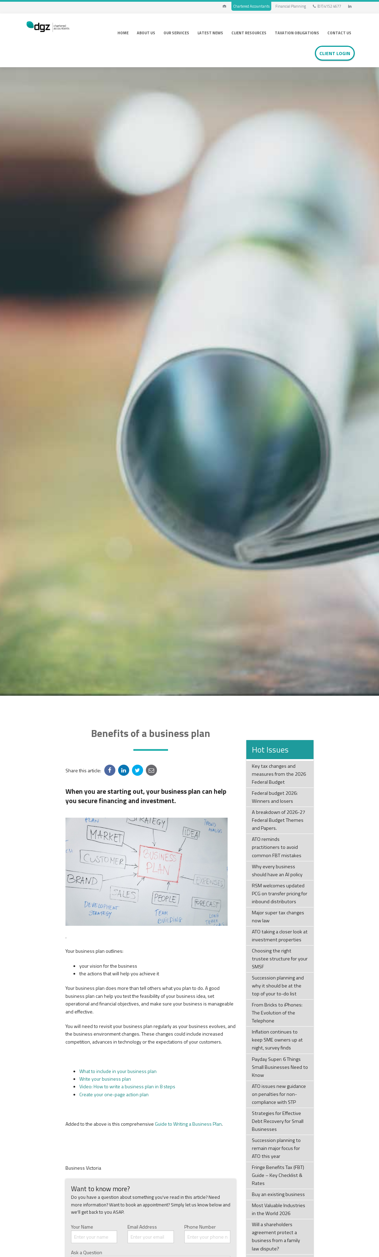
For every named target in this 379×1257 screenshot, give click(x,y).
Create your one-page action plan (114, 1094)
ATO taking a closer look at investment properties (280, 935)
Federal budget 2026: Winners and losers (275, 797)
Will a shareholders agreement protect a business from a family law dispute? (276, 1236)
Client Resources (248, 33)
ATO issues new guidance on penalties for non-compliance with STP (279, 1094)
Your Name (94, 1233)
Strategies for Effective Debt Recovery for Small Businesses (277, 1121)
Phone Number (207, 1233)
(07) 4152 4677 (326, 6)
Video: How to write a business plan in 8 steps (127, 1086)
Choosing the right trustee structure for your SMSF (280, 958)
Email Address (150, 1233)
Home (123, 33)
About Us (146, 33)
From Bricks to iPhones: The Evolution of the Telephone (277, 1013)
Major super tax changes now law (278, 916)
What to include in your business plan (118, 1071)
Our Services (176, 33)
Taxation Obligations (297, 33)
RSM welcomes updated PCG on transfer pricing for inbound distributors (279, 893)
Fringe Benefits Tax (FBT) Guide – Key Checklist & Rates (278, 1175)
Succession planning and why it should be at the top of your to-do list (278, 985)
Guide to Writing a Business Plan (188, 1123)
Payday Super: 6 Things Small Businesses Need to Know (280, 1067)
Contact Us (339, 33)
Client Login (334, 53)
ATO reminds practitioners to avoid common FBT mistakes (276, 847)
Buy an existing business (278, 1194)
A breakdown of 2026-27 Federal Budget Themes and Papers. (278, 820)
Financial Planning (290, 6)
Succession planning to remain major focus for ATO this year (276, 1148)
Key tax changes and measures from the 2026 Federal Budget (279, 774)
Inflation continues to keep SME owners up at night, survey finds (277, 1040)
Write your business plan (105, 1078)
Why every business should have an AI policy (277, 870)
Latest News (210, 33)
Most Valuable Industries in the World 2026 (278, 1209)
